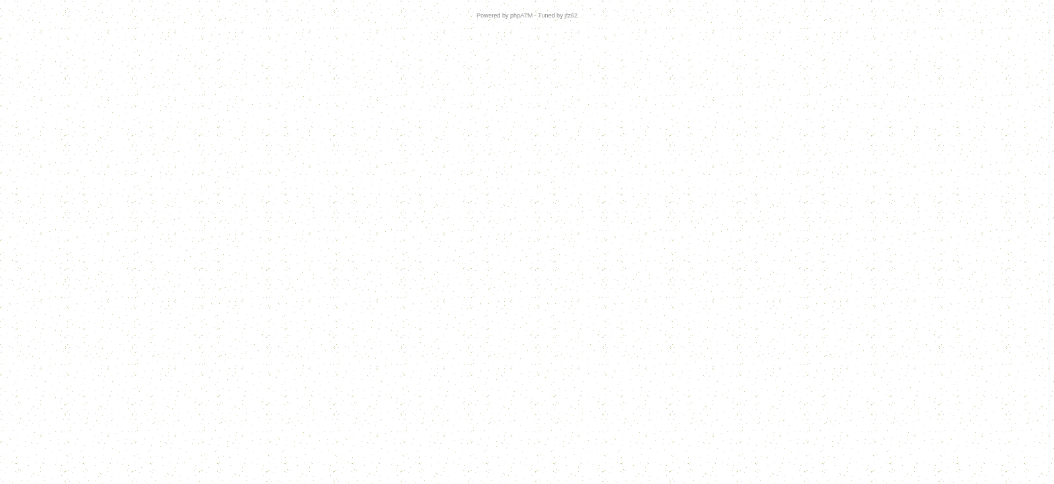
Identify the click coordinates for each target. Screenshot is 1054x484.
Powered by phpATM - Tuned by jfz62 (527, 15)
